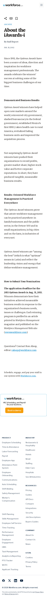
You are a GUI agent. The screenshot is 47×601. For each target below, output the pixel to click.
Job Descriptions (33, 517)
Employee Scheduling (11, 442)
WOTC (5, 565)
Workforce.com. (28, 376)
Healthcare (30, 450)
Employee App (8, 460)
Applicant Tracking (10, 569)
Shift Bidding (7, 489)
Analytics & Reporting (11, 556)
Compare (30, 504)
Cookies (29, 557)
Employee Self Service (11, 523)
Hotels (28, 454)
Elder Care (30, 468)
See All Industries (33, 477)
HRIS (4, 547)
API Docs (29, 499)
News (28, 544)
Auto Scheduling (9, 484)
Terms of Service (10, 594)
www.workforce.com (16, 332)
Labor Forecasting (10, 451)
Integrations (31, 508)
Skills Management (10, 518)
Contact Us (30, 539)
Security (29, 513)
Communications (9, 480)
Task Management (10, 551)
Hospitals (30, 472)
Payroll (5, 456)
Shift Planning (8, 514)
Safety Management (11, 493)
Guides (29, 495)
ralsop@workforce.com (24, 350)
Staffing (29, 463)
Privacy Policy (31, 562)
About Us (30, 535)
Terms (28, 566)
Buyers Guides (32, 521)
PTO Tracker (7, 560)
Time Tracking (8, 527)
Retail (28, 459)
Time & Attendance (10, 447)
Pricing (29, 490)
